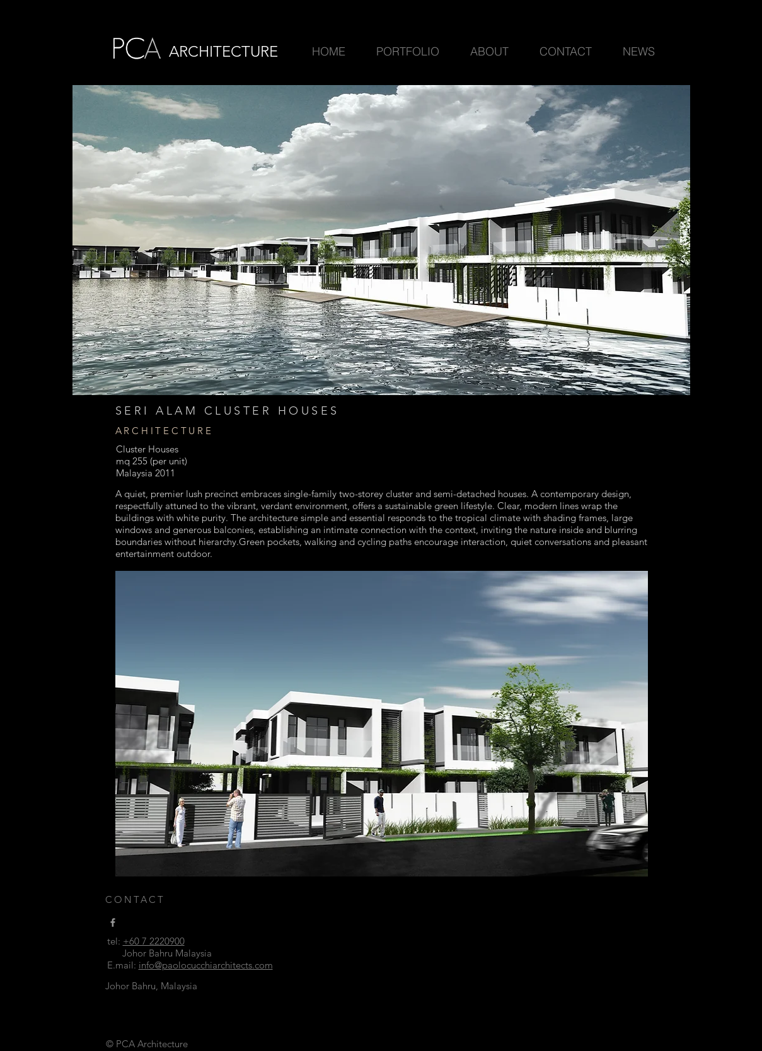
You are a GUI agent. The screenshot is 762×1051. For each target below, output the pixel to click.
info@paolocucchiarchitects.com (206, 965)
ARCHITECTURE (223, 51)
